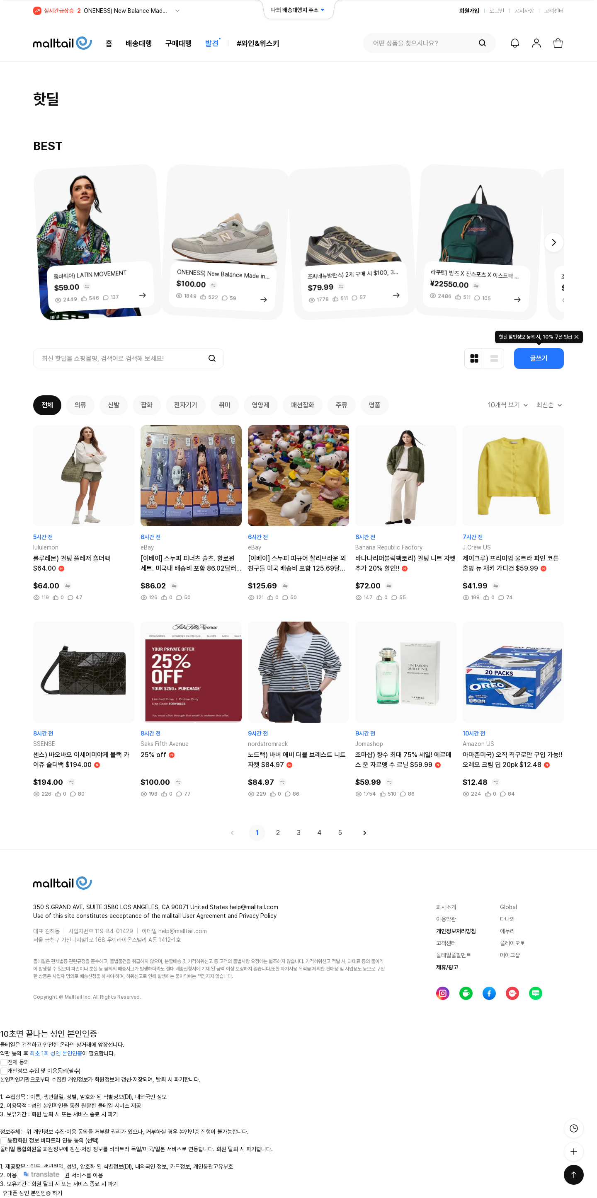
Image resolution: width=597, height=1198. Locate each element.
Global (508, 907)
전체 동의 (14, 1062)
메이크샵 (510, 955)
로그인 (496, 10)
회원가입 (469, 10)
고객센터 (554, 10)
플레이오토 (512, 943)
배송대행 (139, 43)
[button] (554, 242)
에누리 (507, 931)
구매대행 (178, 43)
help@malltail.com (182, 931)
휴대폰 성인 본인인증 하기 (32, 1193)
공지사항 (524, 10)
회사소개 (446, 907)
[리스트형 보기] (494, 358)
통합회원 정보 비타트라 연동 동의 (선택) (49, 1140)
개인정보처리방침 (456, 931)
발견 (211, 43)
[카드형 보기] (474, 358)
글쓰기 (539, 358)
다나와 (507, 919)
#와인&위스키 (258, 43)
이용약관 (446, 919)
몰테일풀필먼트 (453, 955)
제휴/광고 (447, 967)
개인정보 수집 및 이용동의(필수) (40, 1070)
